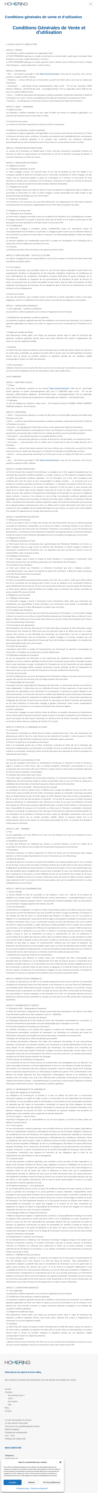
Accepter (12, 1482)
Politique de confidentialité (39, 1488)
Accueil (8, 1389)
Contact (8, 1411)
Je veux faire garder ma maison (18, 1420)
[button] (60, 1462)
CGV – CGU (10, 1436)
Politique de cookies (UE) (15, 1439)
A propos (8, 1392)
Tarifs (10, 1398)
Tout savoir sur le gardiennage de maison (22, 1426)
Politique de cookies (22, 1488)
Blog (7, 1408)
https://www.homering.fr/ (50, 74)
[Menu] (90, 4)
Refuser (31, 1482)
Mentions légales (12, 1429)
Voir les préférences (51, 1482)
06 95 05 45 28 (11, 1458)
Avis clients (12, 1401)
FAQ (9, 1405)
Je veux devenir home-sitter (16, 1423)
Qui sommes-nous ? (16, 1395)
